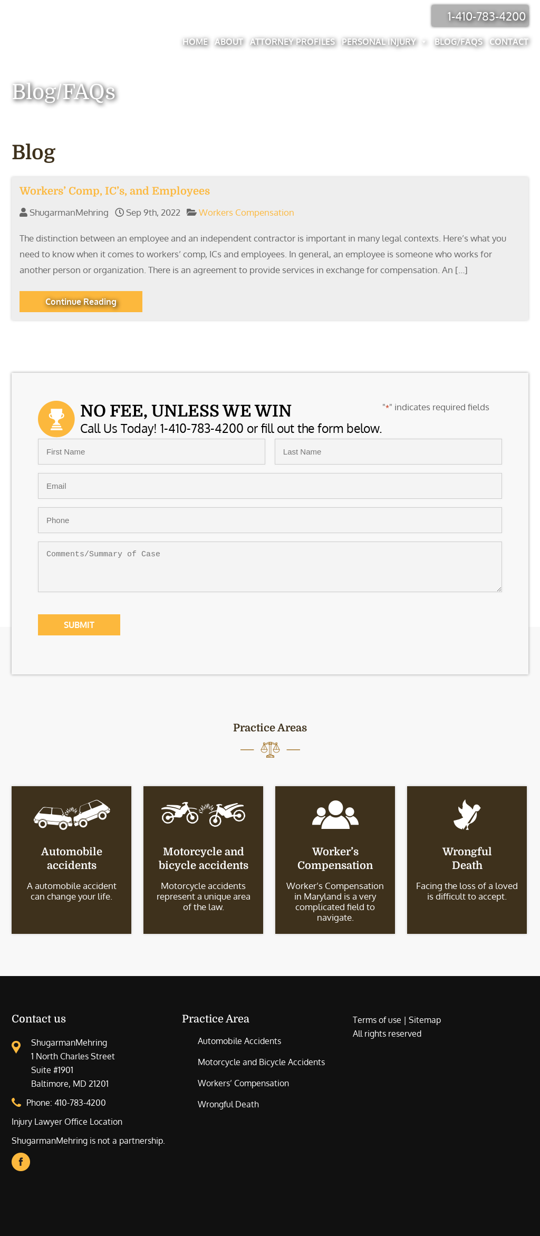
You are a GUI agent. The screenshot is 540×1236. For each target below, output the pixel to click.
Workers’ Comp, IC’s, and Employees (115, 191)
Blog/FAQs (459, 41)
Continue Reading (81, 301)
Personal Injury (385, 41)
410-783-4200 (80, 1102)
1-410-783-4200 (487, 15)
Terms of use (377, 1020)
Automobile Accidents (239, 1041)
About (229, 41)
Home (195, 41)
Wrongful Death (228, 1104)
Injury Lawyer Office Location (67, 1121)
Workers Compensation (246, 212)
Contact (508, 41)
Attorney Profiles (292, 41)
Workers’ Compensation (243, 1083)
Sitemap (425, 1020)
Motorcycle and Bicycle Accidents (261, 1062)
